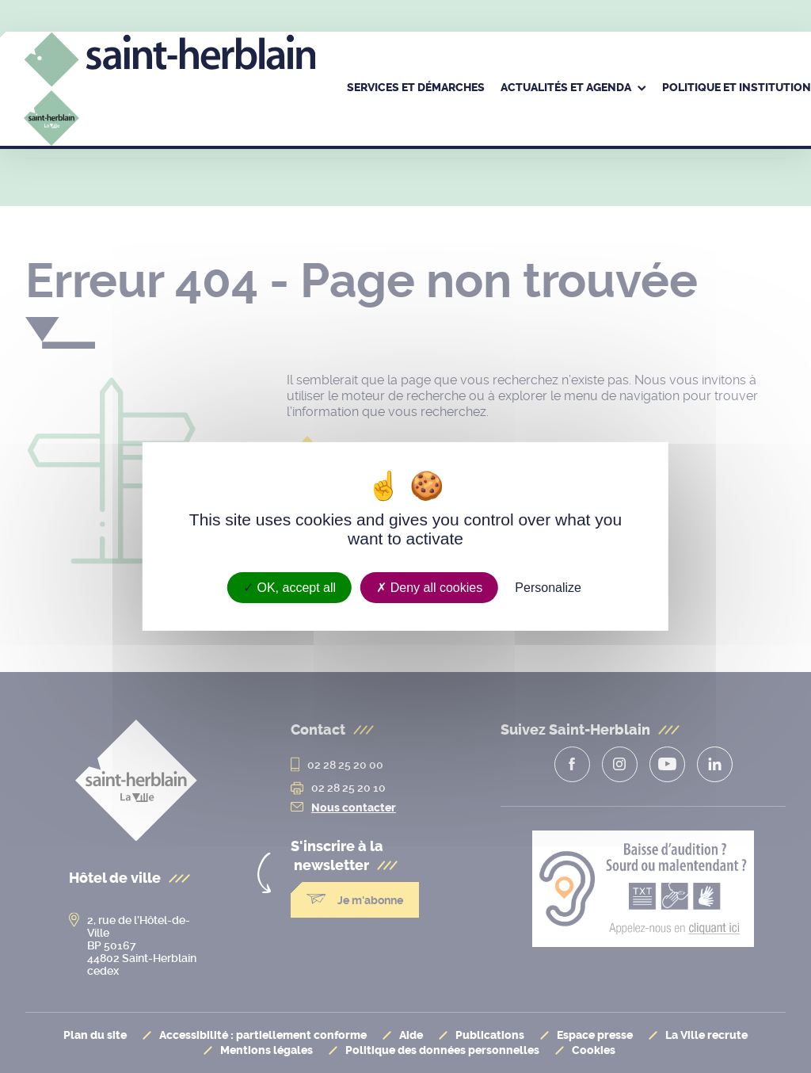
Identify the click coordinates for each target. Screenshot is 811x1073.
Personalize (548, 587)
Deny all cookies (429, 587)
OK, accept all (289, 587)
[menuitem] (416, 89)
